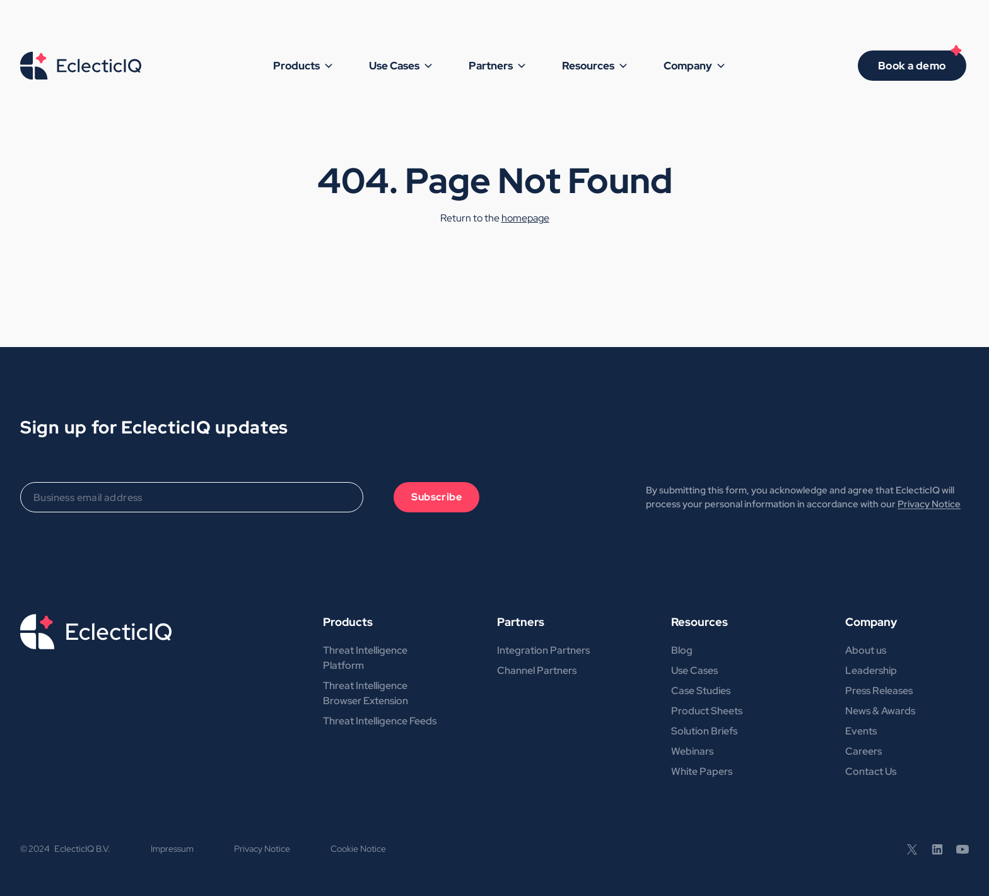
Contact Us (870, 771)
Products (348, 622)
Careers (863, 751)
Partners (520, 622)
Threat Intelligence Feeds (379, 721)
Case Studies (700, 690)
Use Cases (694, 670)
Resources (699, 622)
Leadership (871, 670)
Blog (682, 650)
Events (861, 731)
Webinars (692, 751)
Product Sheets (706, 710)
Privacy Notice (929, 504)
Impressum (172, 848)
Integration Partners (543, 650)
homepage (525, 218)
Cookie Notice (358, 848)
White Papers (701, 771)
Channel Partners (536, 670)
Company (871, 622)
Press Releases (879, 690)
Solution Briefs (704, 731)
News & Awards (880, 710)
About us (865, 650)
